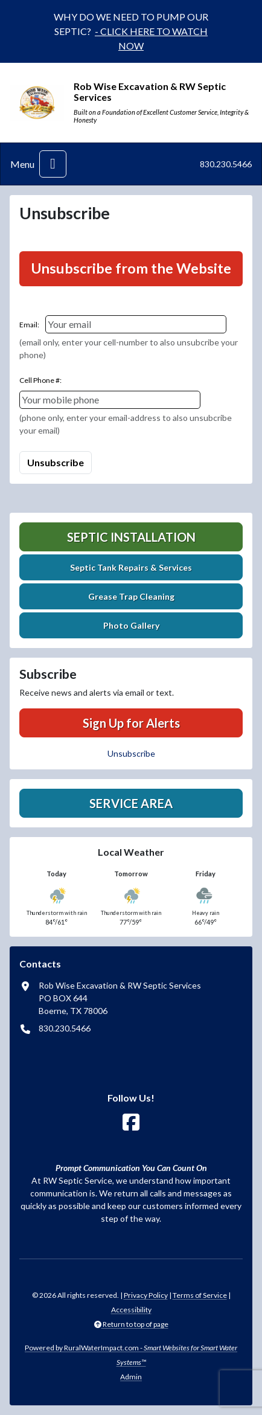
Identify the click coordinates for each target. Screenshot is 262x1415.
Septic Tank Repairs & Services (131, 567)
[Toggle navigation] (52, 164)
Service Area (131, 803)
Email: (29, 324)
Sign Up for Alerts (131, 723)
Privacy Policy (146, 1295)
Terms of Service (200, 1295)
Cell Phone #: (40, 380)
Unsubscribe (131, 753)
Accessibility (131, 1309)
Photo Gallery (131, 625)
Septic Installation (131, 537)
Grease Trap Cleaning (131, 596)
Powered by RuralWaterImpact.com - (131, 1355)
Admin (131, 1376)
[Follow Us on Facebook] (131, 1122)
